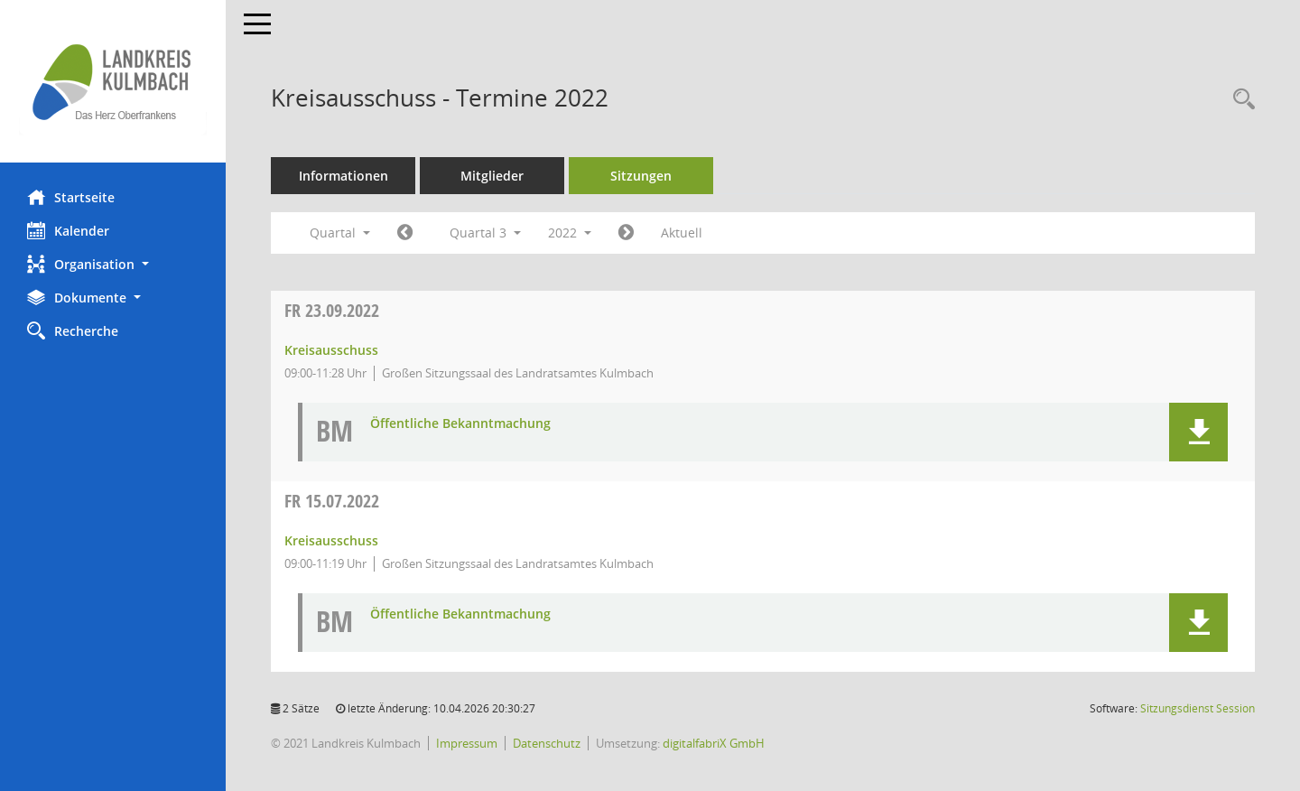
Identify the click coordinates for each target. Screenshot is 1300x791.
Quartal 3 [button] (485, 232)
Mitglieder (492, 175)
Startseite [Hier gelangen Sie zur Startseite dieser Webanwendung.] (71, 197)
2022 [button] (569, 232)
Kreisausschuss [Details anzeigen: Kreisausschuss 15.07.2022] (331, 540)
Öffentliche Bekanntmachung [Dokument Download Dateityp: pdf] (460, 424)
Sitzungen (641, 175)
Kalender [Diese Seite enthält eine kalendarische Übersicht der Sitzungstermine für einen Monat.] (68, 230)
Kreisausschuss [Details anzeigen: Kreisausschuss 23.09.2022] (331, 349)
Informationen (343, 175)
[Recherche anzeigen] (1239, 100)
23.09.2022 (331, 310)
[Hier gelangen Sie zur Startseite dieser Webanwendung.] (113, 81)
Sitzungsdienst (1197, 708)
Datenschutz (546, 743)
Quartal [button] (340, 232)
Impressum (466, 743)
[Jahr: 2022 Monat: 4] (405, 233)
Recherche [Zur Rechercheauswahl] (72, 330)
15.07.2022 (331, 501)
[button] (113, 264)
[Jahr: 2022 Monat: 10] (626, 233)
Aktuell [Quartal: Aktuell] (681, 232)
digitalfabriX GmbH (714, 743)
